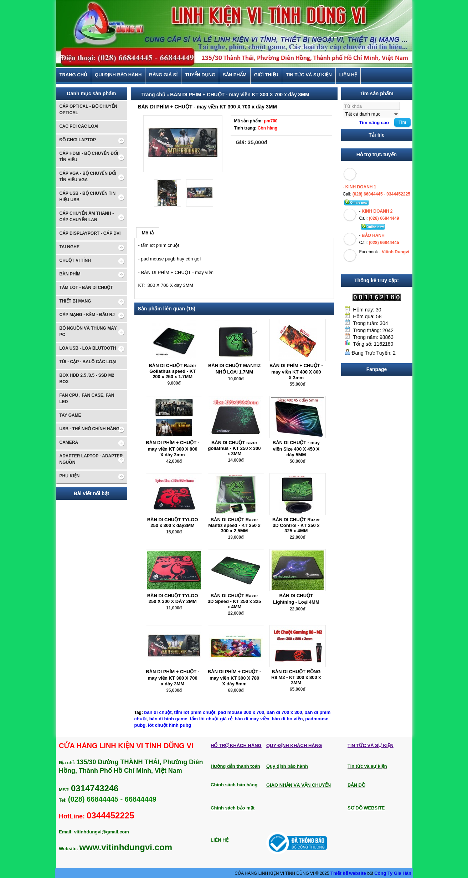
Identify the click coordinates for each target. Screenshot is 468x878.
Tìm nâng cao (374, 122)
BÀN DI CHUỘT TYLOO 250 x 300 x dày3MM (172, 522)
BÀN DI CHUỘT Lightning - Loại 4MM (296, 599)
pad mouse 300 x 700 (241, 712)
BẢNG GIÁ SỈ (163, 74)
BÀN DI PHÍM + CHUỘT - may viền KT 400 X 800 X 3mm (296, 371)
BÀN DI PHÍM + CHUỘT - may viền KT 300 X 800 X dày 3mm (172, 448)
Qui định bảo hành (118, 74)
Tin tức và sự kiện (309, 74)
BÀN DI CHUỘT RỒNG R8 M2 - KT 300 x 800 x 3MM (296, 677)
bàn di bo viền (287, 718)
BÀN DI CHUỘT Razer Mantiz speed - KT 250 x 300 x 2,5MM (234, 525)
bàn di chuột (157, 712)
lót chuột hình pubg (169, 725)
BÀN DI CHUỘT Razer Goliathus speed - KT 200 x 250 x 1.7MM (172, 371)
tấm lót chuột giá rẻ (211, 718)
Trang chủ (74, 74)
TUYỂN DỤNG (200, 74)
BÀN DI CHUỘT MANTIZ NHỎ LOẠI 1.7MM (234, 369)
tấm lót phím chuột (194, 712)
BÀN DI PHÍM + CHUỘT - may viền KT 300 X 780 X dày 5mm (234, 677)
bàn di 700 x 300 (284, 712)
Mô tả (148, 232)
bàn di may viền (252, 718)
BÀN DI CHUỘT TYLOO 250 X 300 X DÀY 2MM (172, 598)
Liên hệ (348, 74)
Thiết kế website (348, 873)
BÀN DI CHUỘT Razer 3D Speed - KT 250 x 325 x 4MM (234, 601)
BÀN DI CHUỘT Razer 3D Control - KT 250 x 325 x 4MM (296, 525)
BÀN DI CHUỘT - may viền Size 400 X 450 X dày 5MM (296, 448)
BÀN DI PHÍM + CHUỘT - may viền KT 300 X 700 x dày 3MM (239, 94)
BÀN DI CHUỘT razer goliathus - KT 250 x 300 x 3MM (234, 448)
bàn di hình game (168, 718)
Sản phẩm (235, 74)
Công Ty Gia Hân (392, 873)
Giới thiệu (266, 74)
